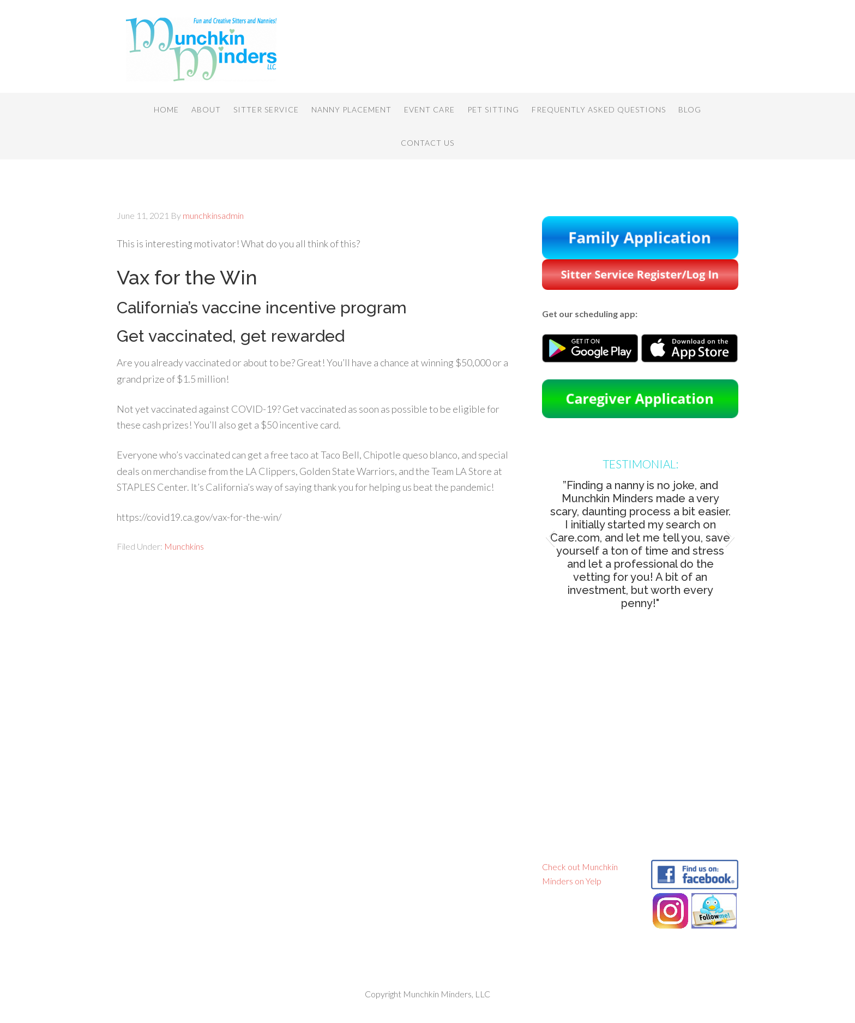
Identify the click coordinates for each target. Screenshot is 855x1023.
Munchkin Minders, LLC (204, 49)
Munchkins (184, 546)
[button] (550, 537)
